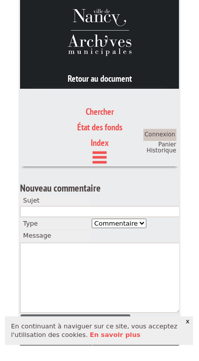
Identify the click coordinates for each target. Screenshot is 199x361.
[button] (75, 274)
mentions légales (58, 294)
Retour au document (100, 78)
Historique (161, 103)
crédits (108, 294)
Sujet (31, 153)
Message (37, 189)
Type (30, 176)
